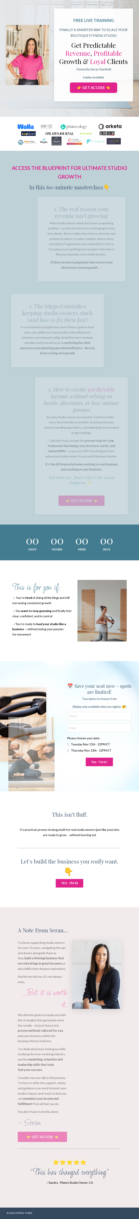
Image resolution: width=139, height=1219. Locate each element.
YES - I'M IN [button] (69, 883)
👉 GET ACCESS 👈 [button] (93, 87)
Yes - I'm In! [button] (99, 762)
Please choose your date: (83, 738)
